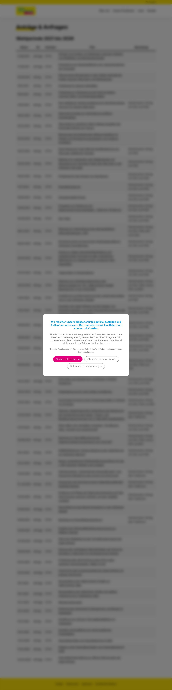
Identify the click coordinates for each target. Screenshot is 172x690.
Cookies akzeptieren (68, 359)
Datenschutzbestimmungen (86, 366)
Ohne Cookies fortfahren (101, 359)
